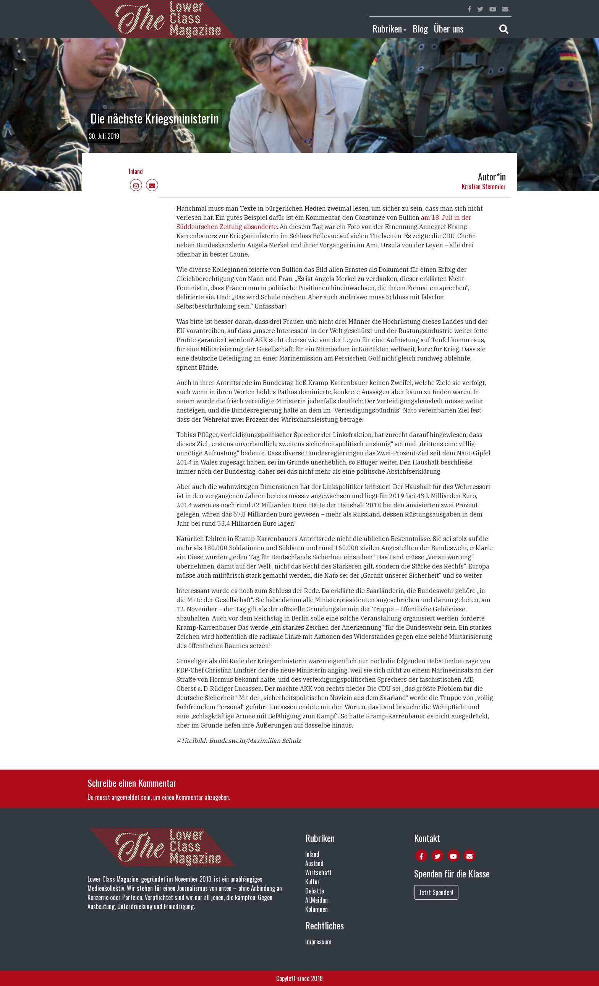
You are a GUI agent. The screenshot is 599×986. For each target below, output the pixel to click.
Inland (136, 171)
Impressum (318, 941)
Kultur (312, 881)
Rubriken (387, 28)
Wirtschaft (318, 872)
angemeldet (125, 797)
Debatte (314, 890)
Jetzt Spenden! (436, 892)
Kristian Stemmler (484, 186)
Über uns (448, 28)
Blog (420, 28)
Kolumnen (316, 909)
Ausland (314, 863)
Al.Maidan (316, 900)
